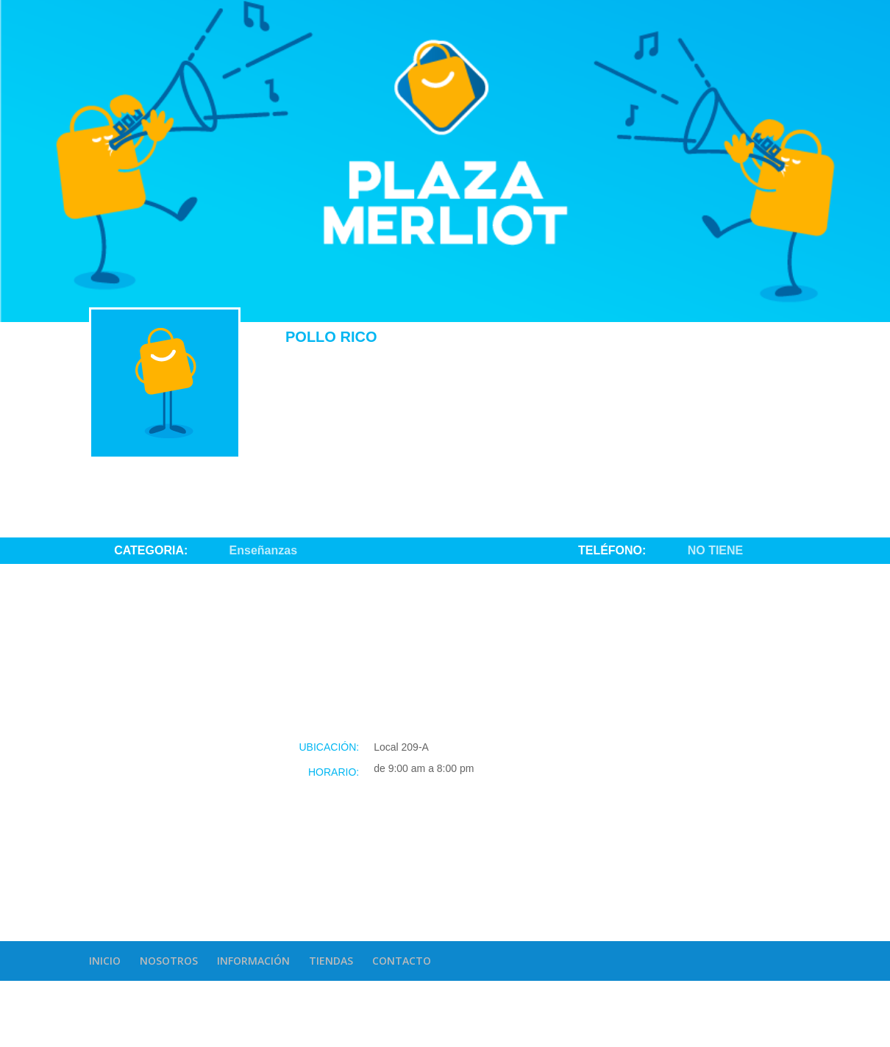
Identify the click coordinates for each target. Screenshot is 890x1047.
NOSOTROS (169, 961)
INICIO (105, 961)
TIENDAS (331, 961)
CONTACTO (401, 961)
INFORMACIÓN (253, 961)
